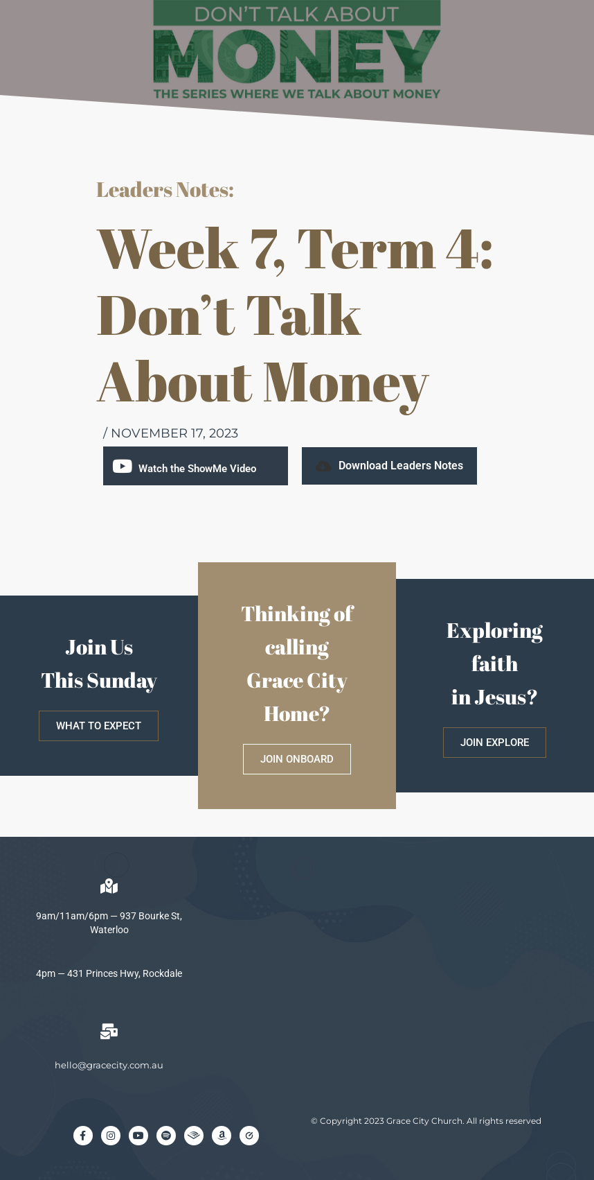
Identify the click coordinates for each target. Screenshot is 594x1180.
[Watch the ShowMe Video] (123, 466)
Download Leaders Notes (401, 465)
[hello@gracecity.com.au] (109, 1031)
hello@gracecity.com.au (109, 1064)
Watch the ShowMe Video (197, 468)
